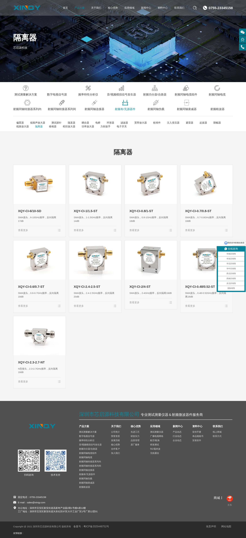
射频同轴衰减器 (187, 105)
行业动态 (177, 436)
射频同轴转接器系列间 (62, 105)
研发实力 (135, 436)
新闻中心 (146, 7)
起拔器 (203, 122)
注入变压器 (173, 122)
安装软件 (196, 440)
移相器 (52, 126)
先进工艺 (135, 432)
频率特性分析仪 (88, 90)
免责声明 (211, 526)
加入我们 (115, 453)
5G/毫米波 (155, 449)
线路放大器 (22, 126)
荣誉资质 (115, 436)
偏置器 (20, 122)
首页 (65, 7)
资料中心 (163, 7)
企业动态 (177, 440)
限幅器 (217, 122)
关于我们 (96, 7)
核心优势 (113, 7)
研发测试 (154, 444)
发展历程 (115, 440)
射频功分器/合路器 (154, 90)
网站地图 (226, 526)
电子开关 (122, 126)
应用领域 (129, 7)
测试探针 (56, 122)
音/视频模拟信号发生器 (121, 90)
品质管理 (135, 440)
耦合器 (85, 122)
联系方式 (217, 436)
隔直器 (71, 122)
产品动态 (177, 432)
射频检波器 (217, 105)
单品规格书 (197, 436)
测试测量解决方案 (25, 90)
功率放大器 (88, 126)
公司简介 (115, 432)
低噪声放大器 (37, 122)
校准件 (157, 122)
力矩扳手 (105, 126)
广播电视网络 (156, 436)
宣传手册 (196, 432)
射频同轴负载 (155, 105)
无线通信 (154, 453)
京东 (230, 500)
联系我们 (179, 7)
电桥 (97, 122)
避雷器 (189, 122)
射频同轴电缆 (217, 90)
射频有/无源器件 (125, 105)
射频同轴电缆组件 (186, 90)
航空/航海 (155, 440)
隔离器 (39, 126)
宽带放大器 (140, 122)
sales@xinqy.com (36, 502)
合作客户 (115, 449)
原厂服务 (135, 444)
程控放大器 (69, 126)
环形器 (110, 122)
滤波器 (124, 122)
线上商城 (217, 432)
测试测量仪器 (156, 432)
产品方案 (80, 7)
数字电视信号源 (57, 90)
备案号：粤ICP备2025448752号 (91, 526)
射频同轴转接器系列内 (27, 105)
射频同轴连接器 (94, 105)
